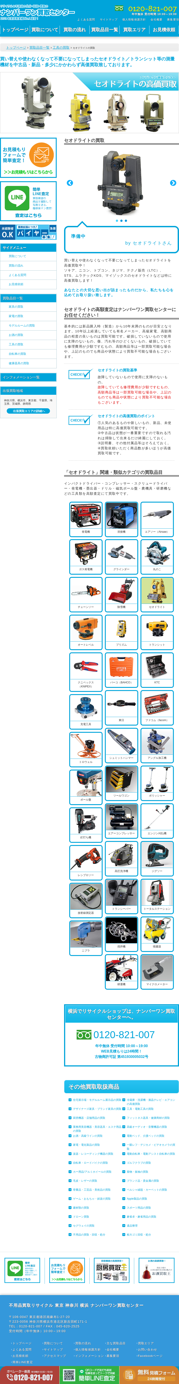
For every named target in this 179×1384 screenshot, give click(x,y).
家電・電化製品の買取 (86, 1144)
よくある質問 (86, 19)
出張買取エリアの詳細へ (29, 411)
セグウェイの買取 (84, 1225)
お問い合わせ (147, 1349)
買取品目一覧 (104, 29)
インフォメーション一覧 (21, 377)
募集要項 (173, 19)
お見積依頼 (164, 29)
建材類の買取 (81, 1207)
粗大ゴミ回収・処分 (139, 1234)
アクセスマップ (55, 1356)
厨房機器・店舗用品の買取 (89, 1117)
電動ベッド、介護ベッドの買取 (145, 1135)
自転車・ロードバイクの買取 (90, 1162)
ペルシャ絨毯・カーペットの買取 (147, 1189)
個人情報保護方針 (134, 19)
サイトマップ (109, 19)
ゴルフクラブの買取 (139, 1162)
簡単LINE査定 (23, 1362)
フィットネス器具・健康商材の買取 (148, 1117)
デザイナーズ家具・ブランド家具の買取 (97, 1108)
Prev (69, 183)
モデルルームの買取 (22, 325)
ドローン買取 (81, 1216)
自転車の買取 (17, 353)
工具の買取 (61, 47)
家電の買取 (16, 316)
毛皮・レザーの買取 (85, 1180)
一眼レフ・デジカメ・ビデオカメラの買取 (151, 1146)
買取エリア (134, 29)
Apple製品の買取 (137, 1198)
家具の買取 (16, 306)
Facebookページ (150, 1356)
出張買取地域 (13, 391)
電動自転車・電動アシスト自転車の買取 (151, 1153)
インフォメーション (89, 1356)
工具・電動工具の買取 (140, 1108)
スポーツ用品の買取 (139, 1207)
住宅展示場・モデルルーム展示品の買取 (97, 1099)
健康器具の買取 (19, 363)
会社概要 (156, 19)
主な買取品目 (116, 1343)
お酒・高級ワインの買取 (88, 1135)
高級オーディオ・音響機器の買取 (147, 1126)
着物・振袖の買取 (137, 1171)
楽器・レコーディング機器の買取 (93, 1153)
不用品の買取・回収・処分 (89, 1234)
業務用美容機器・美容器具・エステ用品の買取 (97, 1128)
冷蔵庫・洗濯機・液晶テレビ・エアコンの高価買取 (151, 1102)
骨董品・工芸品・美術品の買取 (92, 1189)
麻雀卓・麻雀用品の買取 (141, 1216)
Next (173, 183)
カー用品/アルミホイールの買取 (92, 1171)
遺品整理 (132, 1225)
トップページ (15, 29)
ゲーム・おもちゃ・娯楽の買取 (92, 1198)
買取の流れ (74, 29)
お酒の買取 (16, 335)
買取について (44, 29)
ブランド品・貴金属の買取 (143, 1180)
